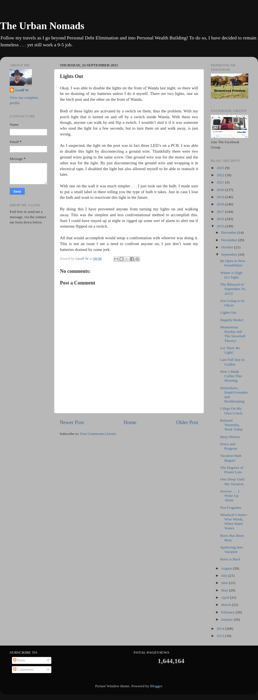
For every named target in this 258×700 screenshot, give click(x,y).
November (229, 240)
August (227, 568)
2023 (221, 168)
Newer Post (72, 422)
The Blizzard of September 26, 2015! (233, 288)
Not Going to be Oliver (232, 303)
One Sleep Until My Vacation (232, 481)
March (226, 605)
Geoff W (22, 90)
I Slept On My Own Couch (231, 410)
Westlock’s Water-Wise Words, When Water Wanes (233, 521)
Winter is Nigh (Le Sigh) (231, 275)
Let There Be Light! (230, 350)
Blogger (156, 686)
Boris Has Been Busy (232, 537)
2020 (221, 190)
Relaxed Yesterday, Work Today (231, 424)
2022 (221, 175)
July (224, 575)
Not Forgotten (230, 507)
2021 (221, 182)
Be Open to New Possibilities (232, 263)
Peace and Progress (228, 446)
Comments (23, 669)
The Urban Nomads (42, 25)
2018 (221, 204)
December (229, 232)
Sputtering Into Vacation (231, 549)
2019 (221, 197)
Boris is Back (230, 559)
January (227, 619)
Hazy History (230, 437)
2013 (221, 636)
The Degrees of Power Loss (231, 469)
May (225, 590)
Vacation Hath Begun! (231, 458)
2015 (221, 226)
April (225, 597)
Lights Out (228, 312)
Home (130, 422)
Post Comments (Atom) (98, 434)
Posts (19, 660)
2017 (221, 212)
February (228, 612)
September (229, 254)
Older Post (187, 422)
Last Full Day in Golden (232, 361)
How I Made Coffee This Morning (231, 375)
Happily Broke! (232, 320)
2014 (221, 628)
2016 (221, 219)
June (225, 583)
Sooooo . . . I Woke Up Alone (229, 495)
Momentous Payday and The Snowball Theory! (232, 334)
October (227, 247)
